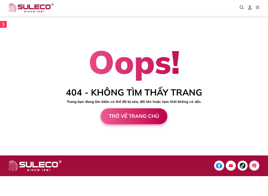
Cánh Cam (42, 153)
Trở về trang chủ (134, 116)
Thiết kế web (12, 153)
